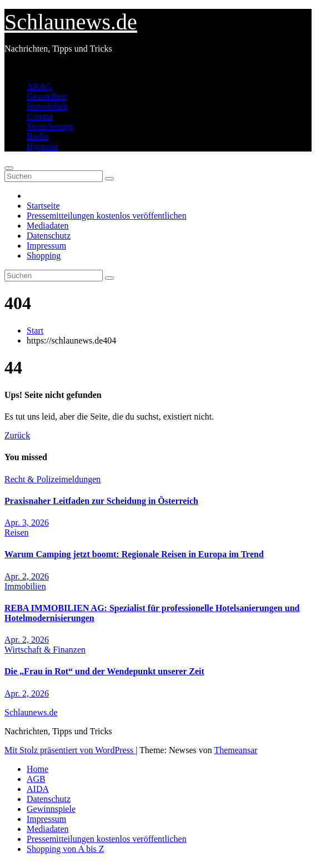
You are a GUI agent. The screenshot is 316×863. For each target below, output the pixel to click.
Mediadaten (48, 225)
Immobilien (47, 106)
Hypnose (42, 146)
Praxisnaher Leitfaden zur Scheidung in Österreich (101, 501)
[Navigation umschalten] (8, 168)
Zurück (17, 435)
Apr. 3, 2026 (26, 522)
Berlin (38, 136)
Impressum (46, 245)
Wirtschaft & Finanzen (45, 649)
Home (37, 769)
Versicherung (50, 126)
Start (35, 330)
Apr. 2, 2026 (26, 576)
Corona (40, 116)
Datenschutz (49, 235)
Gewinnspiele (51, 809)
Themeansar (235, 750)
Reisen (16, 532)
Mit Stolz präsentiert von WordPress (70, 750)
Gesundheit (47, 96)
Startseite (43, 205)
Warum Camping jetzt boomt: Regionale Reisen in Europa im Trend (134, 554)
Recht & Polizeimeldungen (52, 479)
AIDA (38, 789)
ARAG (39, 86)
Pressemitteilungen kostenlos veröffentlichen (107, 215)
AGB (36, 779)
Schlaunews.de (70, 21)
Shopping (44, 255)
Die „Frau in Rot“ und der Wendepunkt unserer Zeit (104, 671)
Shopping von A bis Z (65, 849)
